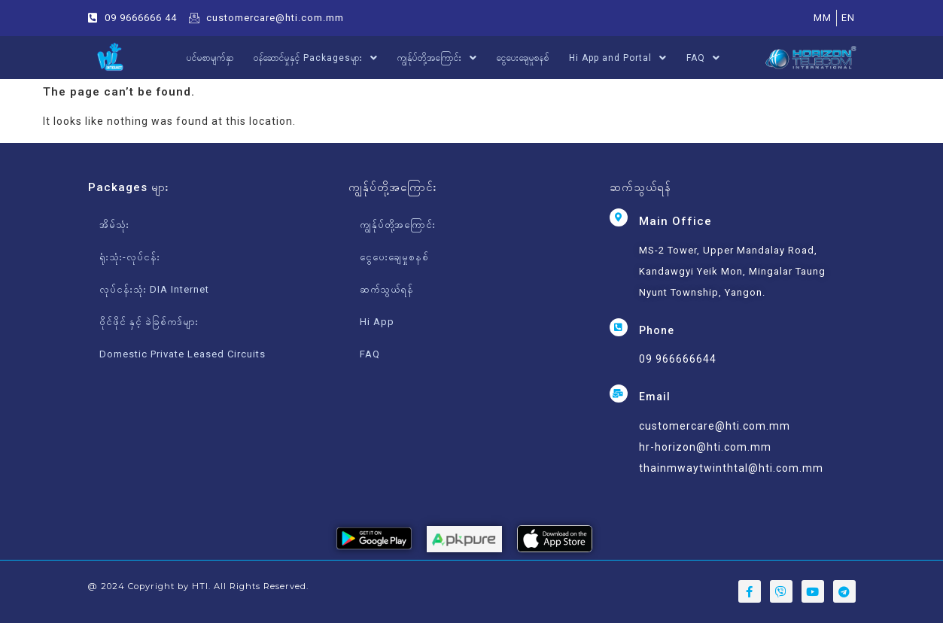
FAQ (703, 58)
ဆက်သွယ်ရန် (387, 289)
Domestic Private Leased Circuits (182, 354)
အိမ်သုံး (114, 224)
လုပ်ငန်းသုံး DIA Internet (154, 289)
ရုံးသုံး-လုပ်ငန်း (129, 257)
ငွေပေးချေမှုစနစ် (523, 58)
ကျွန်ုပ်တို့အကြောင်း (437, 58)
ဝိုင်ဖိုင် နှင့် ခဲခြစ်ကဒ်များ (149, 321)
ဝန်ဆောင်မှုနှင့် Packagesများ (316, 58)
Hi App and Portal (618, 58)
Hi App (377, 321)
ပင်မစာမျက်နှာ (210, 58)
